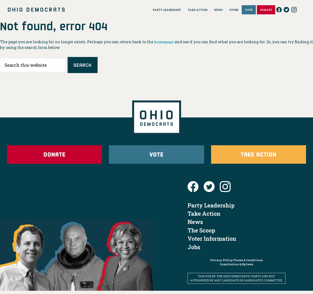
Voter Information (212, 242)
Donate (54, 156)
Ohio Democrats (36, 10)
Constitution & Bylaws (236, 267)
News (195, 225)
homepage (164, 41)
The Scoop (201, 233)
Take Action (258, 156)
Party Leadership (211, 208)
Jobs (194, 250)
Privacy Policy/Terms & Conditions (236, 263)
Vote (156, 156)
